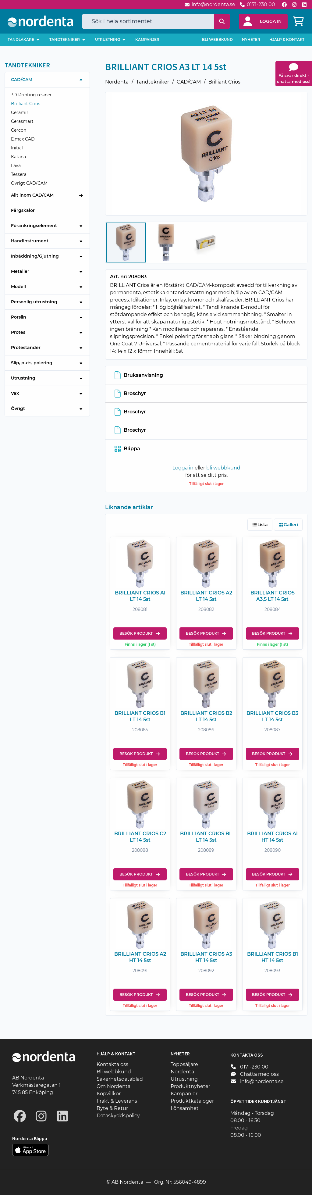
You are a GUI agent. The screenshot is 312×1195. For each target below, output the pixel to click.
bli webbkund (223, 468)
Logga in (182, 468)
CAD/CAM (189, 82)
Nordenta (117, 82)
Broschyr (130, 393)
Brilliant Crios (224, 82)
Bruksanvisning (139, 375)
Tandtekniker (152, 82)
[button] (263, 21)
